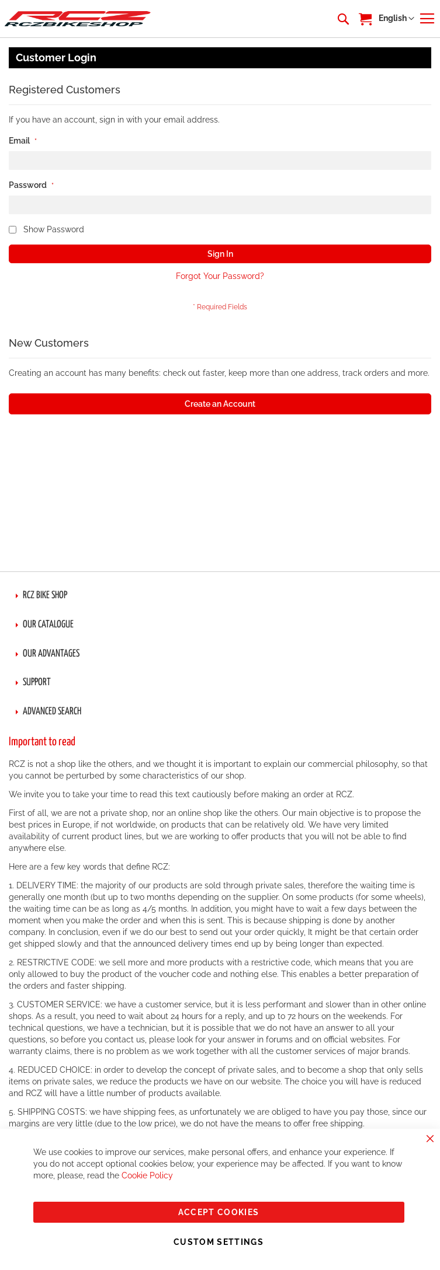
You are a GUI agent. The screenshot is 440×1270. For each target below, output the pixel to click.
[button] (396, 18)
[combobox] (342, 18)
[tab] (220, 595)
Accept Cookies (218, 1212)
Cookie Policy (147, 1175)
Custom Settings (219, 1242)
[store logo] (78, 18)
